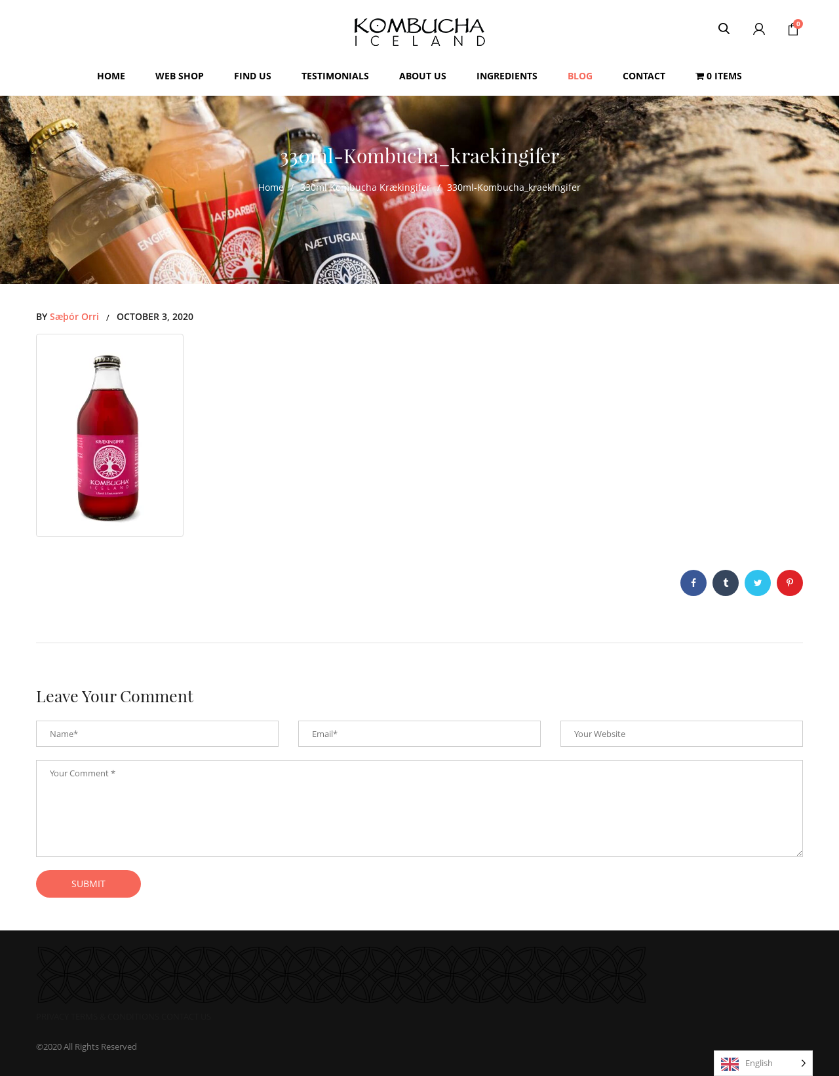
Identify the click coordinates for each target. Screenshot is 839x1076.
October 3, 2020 (155, 316)
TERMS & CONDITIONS (115, 1016)
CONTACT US (186, 1016)
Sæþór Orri (74, 316)
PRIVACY (52, 1016)
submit (88, 883)
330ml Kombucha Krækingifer (365, 187)
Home (271, 187)
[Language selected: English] (763, 1063)
